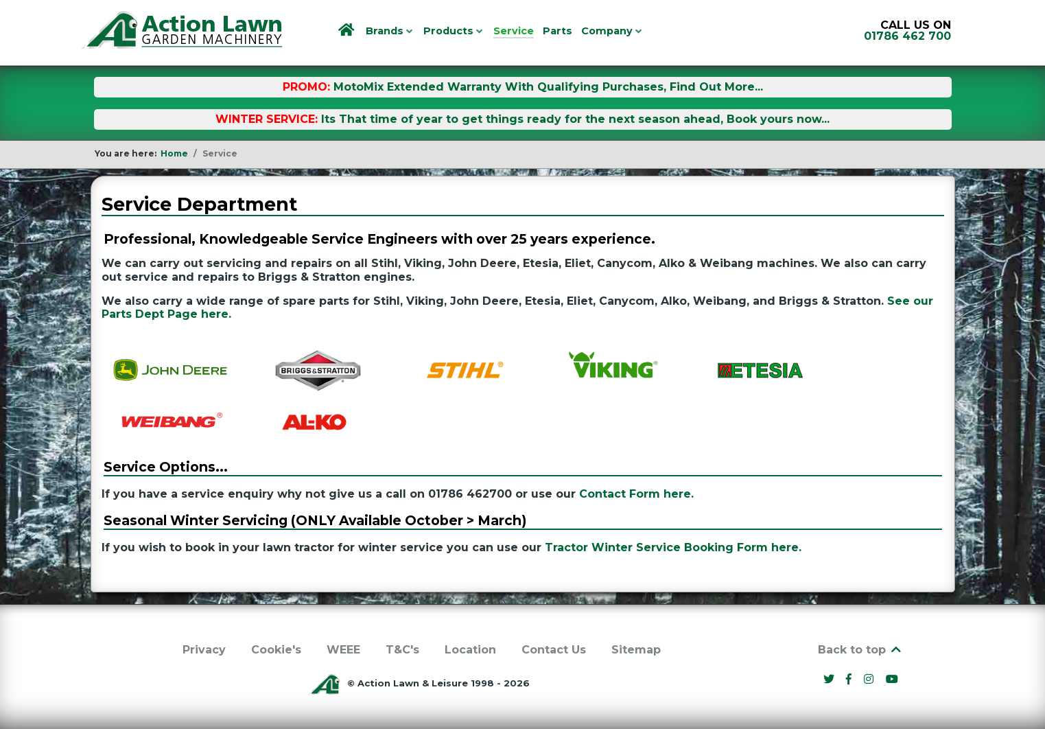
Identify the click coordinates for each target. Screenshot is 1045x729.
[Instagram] (871, 679)
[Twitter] (830, 679)
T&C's (402, 649)
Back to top (860, 649)
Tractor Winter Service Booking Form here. (673, 547)
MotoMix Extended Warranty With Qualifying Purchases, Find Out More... (548, 86)
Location (470, 649)
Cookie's (276, 649)
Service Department (199, 204)
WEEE (343, 649)
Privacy (204, 649)
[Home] (347, 31)
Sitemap (636, 649)
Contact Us (553, 649)
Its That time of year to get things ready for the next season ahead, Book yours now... (575, 119)
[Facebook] (851, 679)
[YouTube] (892, 679)
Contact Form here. (636, 493)
